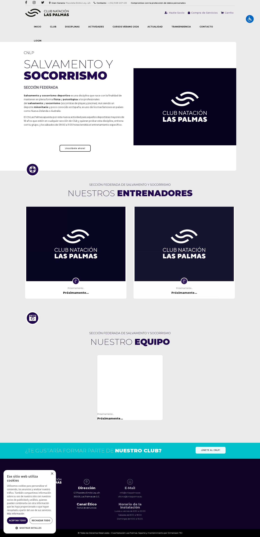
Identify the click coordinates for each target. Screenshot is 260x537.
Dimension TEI (175, 533)
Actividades (96, 26)
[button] (29, 528)
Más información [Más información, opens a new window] (15, 513)
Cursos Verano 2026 (126, 26)
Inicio (37, 26)
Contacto (206, 26)
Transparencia (181, 26)
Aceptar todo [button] (17, 520)
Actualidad (155, 26)
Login (37, 40)
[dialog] (29, 502)
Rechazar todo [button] (41, 520)
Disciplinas (72, 26)
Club (53, 26)
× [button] (52, 473)
